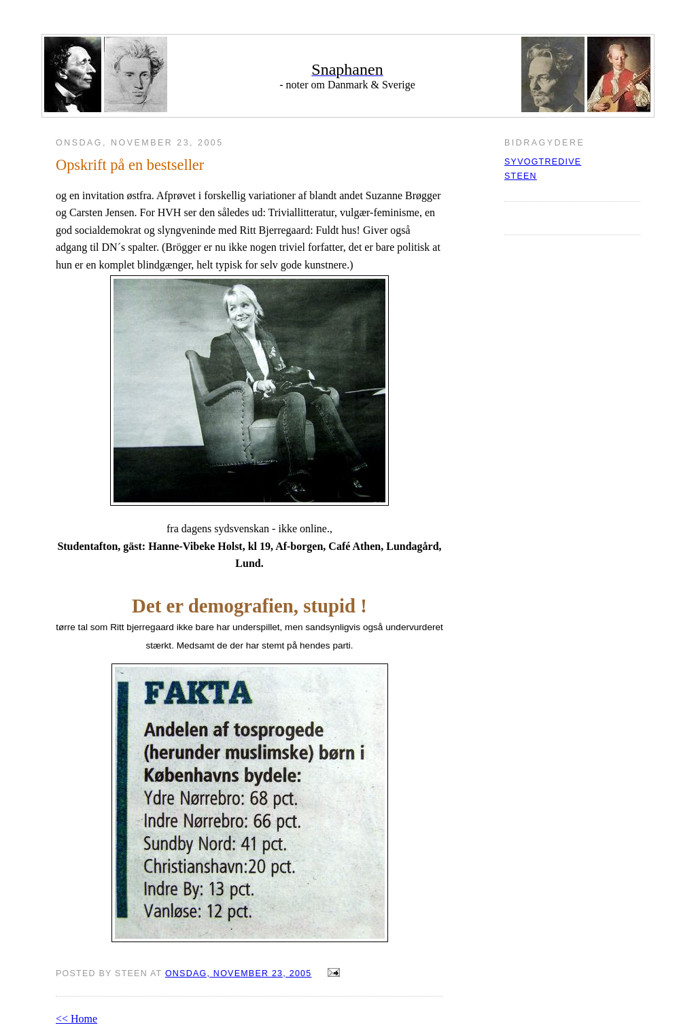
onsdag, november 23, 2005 (238, 973)
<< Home (76, 1018)
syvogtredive (542, 162)
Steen (520, 176)
